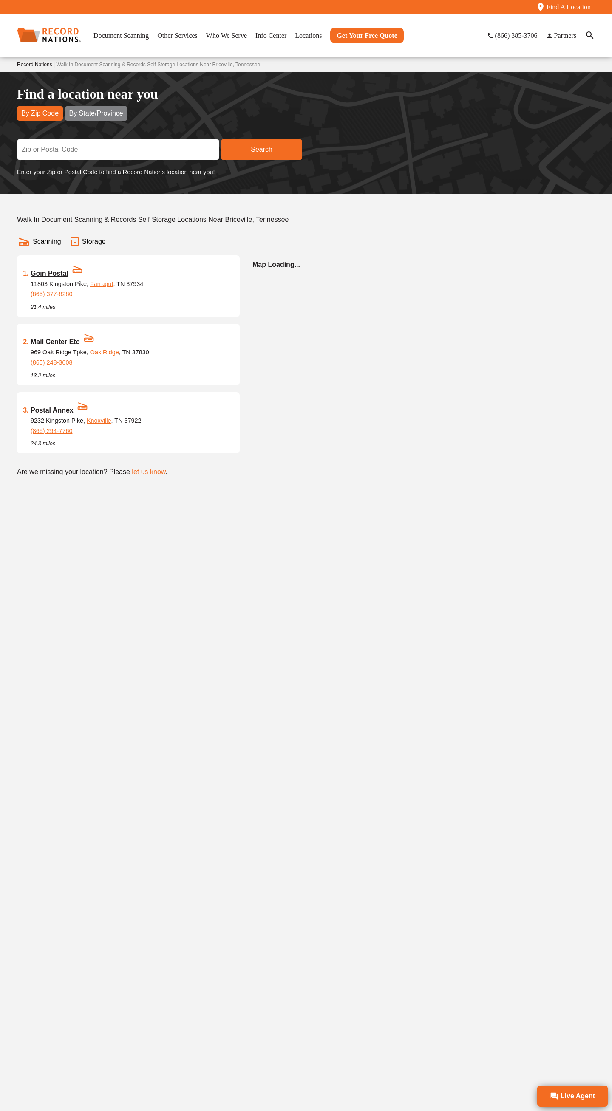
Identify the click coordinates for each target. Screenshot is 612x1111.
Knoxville (99, 420)
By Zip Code (40, 113)
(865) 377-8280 (51, 294)
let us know (148, 471)
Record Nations (34, 65)
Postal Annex (52, 410)
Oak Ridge (104, 352)
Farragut (101, 283)
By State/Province (96, 113)
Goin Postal (49, 273)
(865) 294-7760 (51, 430)
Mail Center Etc (55, 341)
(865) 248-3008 (51, 362)
